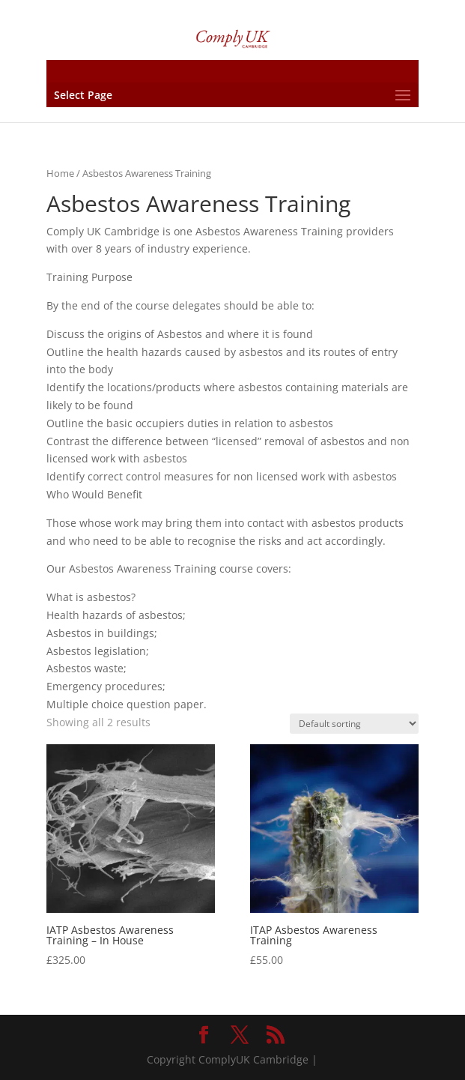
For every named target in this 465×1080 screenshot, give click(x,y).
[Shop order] (354, 724)
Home (60, 173)
